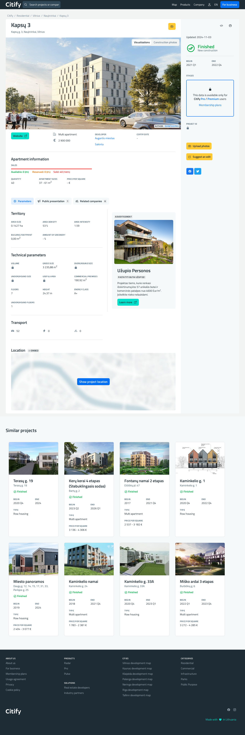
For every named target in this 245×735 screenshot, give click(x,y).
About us (11, 663)
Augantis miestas (105, 138)
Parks (184, 679)
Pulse (67, 674)
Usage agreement (16, 679)
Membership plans (210, 105)
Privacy (10, 684)
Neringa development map (137, 684)
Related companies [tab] (91, 201)
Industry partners (74, 693)
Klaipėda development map (137, 674)
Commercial (187, 668)
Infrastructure (189, 674)
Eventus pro (172, 126)
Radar (67, 663)
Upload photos (199, 146)
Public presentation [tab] (53, 201)
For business (229, 4)
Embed (33, 350)
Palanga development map (137, 679)
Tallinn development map (136, 695)
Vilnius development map (136, 663)
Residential (187, 663)
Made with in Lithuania (221, 719)
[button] (19, 83)
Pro (66, 668)
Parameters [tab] (22, 201)
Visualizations (142, 42)
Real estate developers (77, 687)
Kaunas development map (137, 668)
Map (174, 4)
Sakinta (99, 144)
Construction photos (165, 42)
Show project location (93, 381)
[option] (93, 83)
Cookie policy (13, 690)
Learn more (128, 302)
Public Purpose (189, 684)
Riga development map (135, 690)
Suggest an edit (199, 157)
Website (20, 136)
